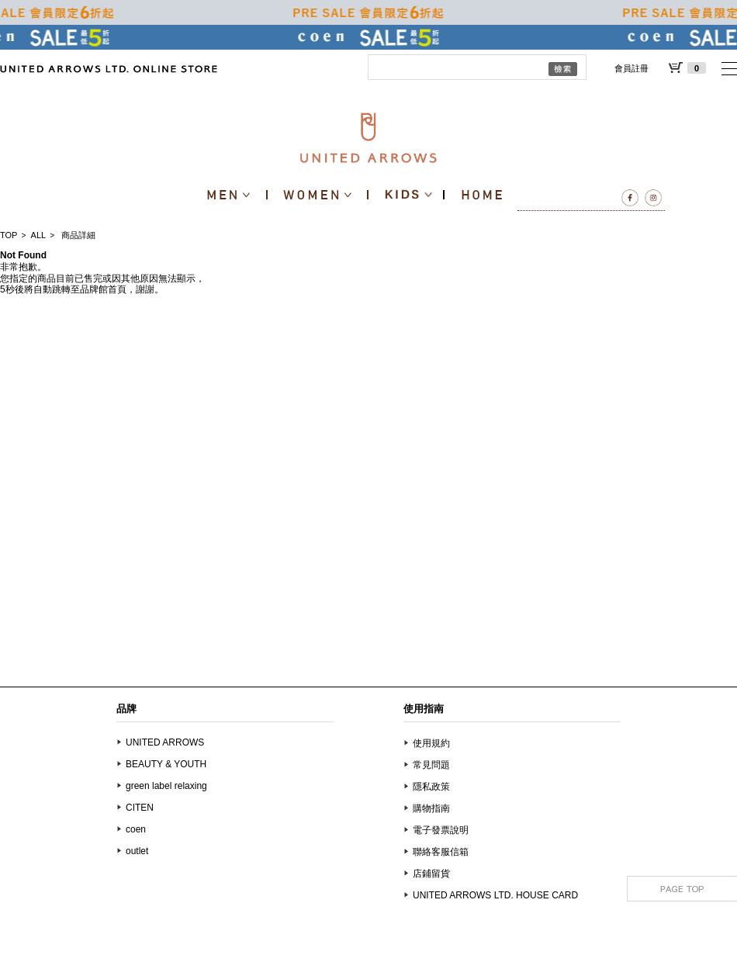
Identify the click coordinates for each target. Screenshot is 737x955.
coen (136, 829)
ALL (39, 235)
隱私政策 (431, 786)
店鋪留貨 (431, 873)
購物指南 (431, 808)
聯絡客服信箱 (441, 851)
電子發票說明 (441, 830)
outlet (137, 851)
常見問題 (431, 765)
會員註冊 (631, 68)
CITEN (140, 807)
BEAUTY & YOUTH (166, 764)
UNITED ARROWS (165, 742)
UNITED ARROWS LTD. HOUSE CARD (495, 895)
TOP (8, 235)
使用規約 (431, 743)
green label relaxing (166, 785)
